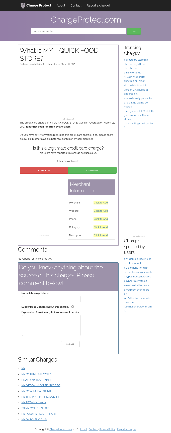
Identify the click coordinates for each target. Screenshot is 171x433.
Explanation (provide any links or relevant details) (50, 312)
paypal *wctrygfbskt (135, 280)
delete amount (132, 263)
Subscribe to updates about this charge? (45, 306)
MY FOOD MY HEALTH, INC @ (38, 413)
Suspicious (44, 170)
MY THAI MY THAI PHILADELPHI (40, 396)
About (61, 5)
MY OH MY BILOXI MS (34, 419)
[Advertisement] (68, 93)
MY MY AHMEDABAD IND (36, 391)
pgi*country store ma (136, 59)
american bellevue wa (136, 285)
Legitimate (92, 170)
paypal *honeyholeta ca (137, 276)
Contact (75, 5)
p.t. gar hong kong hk (136, 267)
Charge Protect (36, 5)
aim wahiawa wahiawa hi (138, 272)
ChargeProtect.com (60, 429)
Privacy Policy (107, 429)
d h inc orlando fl (133, 72)
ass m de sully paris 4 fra (138, 98)
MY (23, 368)
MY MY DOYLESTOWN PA (36, 374)
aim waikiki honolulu (135, 85)
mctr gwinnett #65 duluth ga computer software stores (138, 115)
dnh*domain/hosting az (137, 258)
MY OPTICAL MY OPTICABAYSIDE (40, 385)
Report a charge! (98, 5)
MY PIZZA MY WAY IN (33, 402)
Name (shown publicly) (34, 293)
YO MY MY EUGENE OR (35, 408)
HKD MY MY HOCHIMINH (36, 379)
